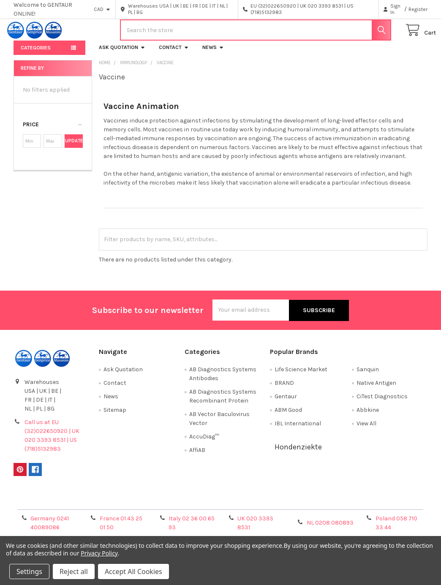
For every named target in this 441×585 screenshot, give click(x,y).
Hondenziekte (298, 452)
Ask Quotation (122, 54)
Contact (174, 54)
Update (74, 147)
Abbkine (368, 415)
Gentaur (286, 401)
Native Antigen (376, 388)
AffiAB (197, 455)
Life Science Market (301, 374)
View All (366, 429)
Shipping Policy (168, 506)
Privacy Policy (375, 506)
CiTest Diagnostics (382, 401)
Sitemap (114, 415)
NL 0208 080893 (330, 528)
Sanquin (368, 374)
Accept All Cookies (133, 571)
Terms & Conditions (65, 506)
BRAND (284, 388)
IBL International (298, 429)
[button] (53, 131)
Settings (29, 571)
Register (417, 9)
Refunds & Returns (272, 506)
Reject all (74, 571)
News (213, 54)
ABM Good (288, 415)
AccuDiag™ (204, 442)
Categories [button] (36, 54)
